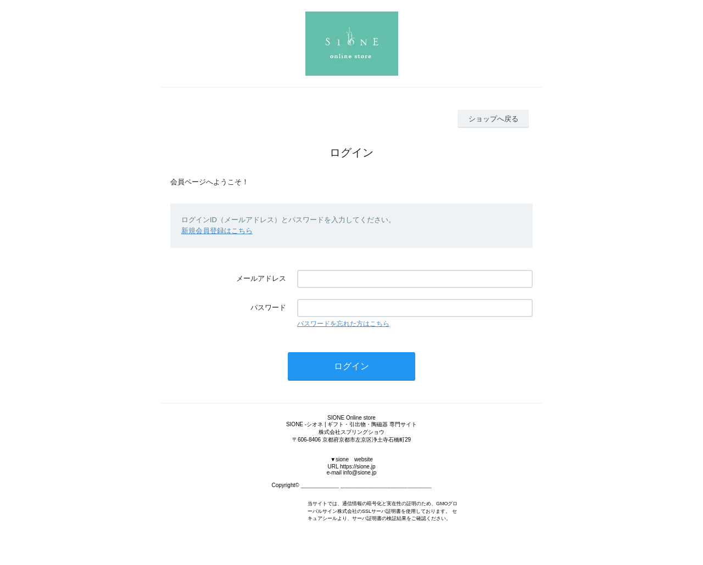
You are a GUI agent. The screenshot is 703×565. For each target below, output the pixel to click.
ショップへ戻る (493, 119)
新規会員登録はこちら (217, 231)
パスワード (268, 307)
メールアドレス (261, 278)
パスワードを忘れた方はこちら (343, 323)
